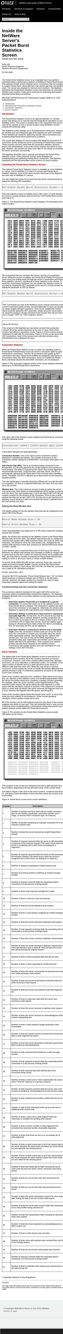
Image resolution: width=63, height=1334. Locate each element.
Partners (40, 9)
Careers (6, 1314)
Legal (14, 1314)
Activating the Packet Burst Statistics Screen (23, 106)
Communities (54, 9)
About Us (6, 14)
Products (6, 9)
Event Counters (11, 110)
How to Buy (20, 14)
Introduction (10, 104)
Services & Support (23, 9)
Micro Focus (45, 3)
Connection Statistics (13, 108)
